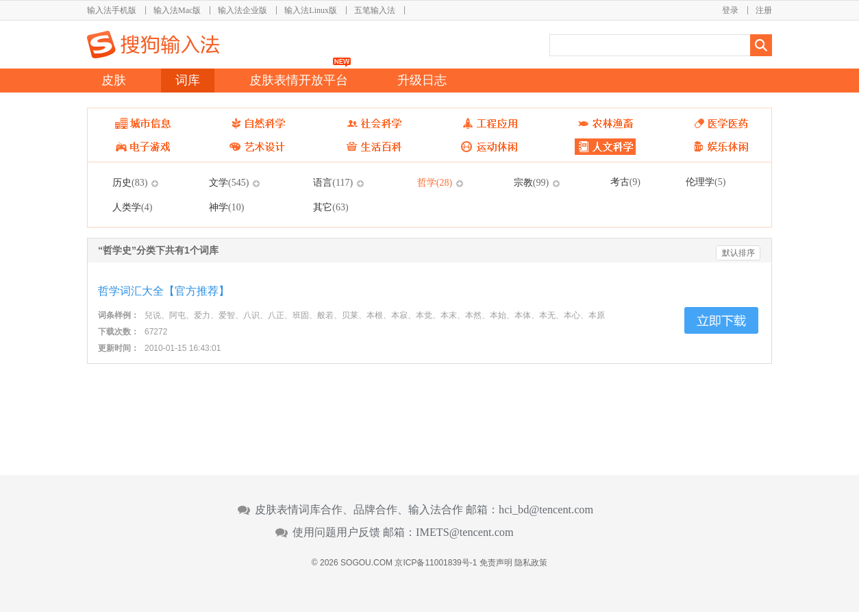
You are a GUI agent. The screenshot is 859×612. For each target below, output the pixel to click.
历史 (129, 182)
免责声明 (496, 562)
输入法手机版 (111, 10)
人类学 (132, 206)
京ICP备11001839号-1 (436, 562)
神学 (226, 206)
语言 (333, 182)
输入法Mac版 (177, 10)
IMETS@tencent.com (465, 532)
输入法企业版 (242, 10)
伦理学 (705, 181)
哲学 (434, 182)
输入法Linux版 (310, 10)
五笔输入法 (374, 10)
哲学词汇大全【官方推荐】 (163, 291)
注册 (764, 10)
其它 (330, 206)
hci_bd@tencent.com (546, 510)
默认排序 (738, 253)
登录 (730, 10)
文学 (229, 182)
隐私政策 (530, 562)
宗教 (531, 182)
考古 (625, 181)
